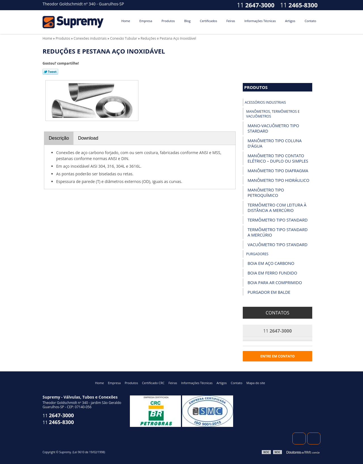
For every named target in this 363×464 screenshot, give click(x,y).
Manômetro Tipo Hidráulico (278, 180)
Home (125, 21)
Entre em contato (277, 356)
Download (88, 138)
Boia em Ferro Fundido (272, 273)
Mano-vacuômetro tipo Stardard (273, 128)
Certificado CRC (153, 383)
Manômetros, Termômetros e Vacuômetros (272, 114)
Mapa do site (255, 383)
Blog (187, 21)
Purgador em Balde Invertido (269, 295)
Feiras (230, 21)
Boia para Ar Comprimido (275, 282)
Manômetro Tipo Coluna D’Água (274, 143)
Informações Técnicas (260, 21)
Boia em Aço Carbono (271, 263)
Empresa (146, 21)
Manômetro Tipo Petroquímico (266, 192)
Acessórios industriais (265, 102)
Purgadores (257, 254)
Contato (310, 21)
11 (299, 5)
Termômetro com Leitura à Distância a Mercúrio (277, 207)
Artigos (290, 21)
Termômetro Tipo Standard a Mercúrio (278, 232)
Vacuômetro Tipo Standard (277, 244)
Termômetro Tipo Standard (278, 220)
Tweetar (50, 72)
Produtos (168, 21)
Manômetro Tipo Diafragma (278, 170)
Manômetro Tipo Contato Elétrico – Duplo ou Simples (278, 158)
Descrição (59, 138)
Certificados (208, 21)
